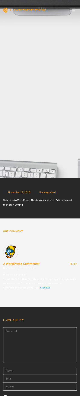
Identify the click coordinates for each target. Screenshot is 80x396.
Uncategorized (47, 192)
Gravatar (45, 287)
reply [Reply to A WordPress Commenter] (73, 264)
